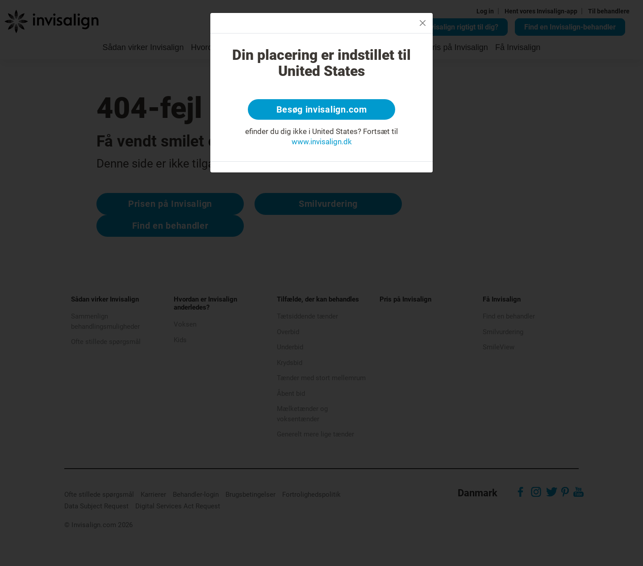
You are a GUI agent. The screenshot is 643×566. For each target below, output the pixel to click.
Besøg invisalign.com (321, 109)
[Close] (422, 23)
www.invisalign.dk (322, 141)
